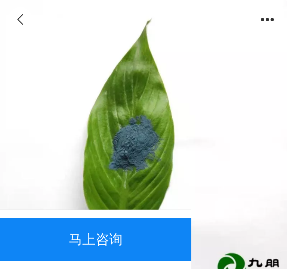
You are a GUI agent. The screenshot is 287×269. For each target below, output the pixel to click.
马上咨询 (96, 239)
